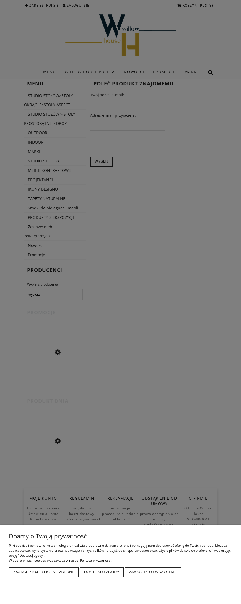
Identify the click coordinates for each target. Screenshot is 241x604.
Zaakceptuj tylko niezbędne (43, 572)
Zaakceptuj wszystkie (153, 572)
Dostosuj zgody (102, 572)
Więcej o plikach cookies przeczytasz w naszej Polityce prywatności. (60, 560)
